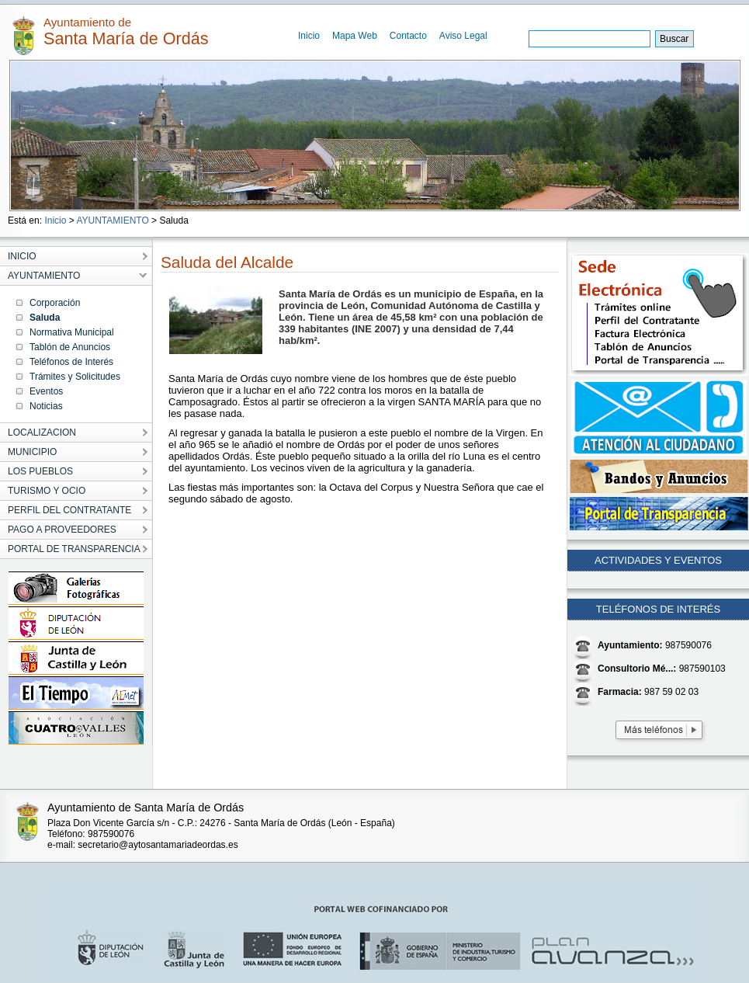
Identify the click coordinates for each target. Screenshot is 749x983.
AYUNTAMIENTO (112, 220)
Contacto (408, 35)
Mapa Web (354, 35)
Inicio (309, 35)
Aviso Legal (463, 35)
